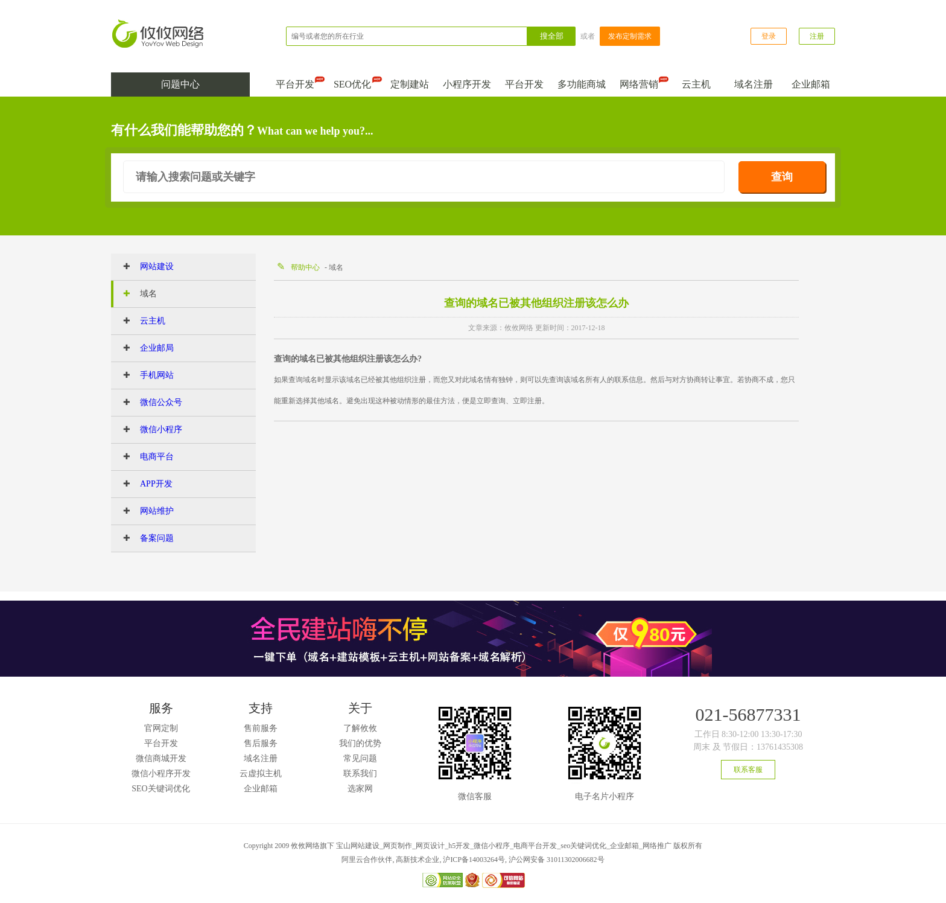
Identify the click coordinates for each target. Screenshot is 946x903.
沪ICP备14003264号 (474, 859)
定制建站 (409, 84)
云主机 (696, 84)
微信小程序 (147, 429)
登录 (768, 36)
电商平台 (143, 457)
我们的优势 (360, 743)
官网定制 (161, 728)
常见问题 (360, 758)
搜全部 (551, 35)
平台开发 (297, 81)
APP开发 (143, 484)
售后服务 (261, 743)
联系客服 (748, 769)
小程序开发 (467, 84)
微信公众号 (147, 402)
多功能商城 (581, 84)
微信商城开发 (161, 758)
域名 (135, 294)
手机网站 (143, 375)
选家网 (360, 788)
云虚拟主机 (261, 773)
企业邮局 (143, 348)
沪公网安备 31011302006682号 (557, 859)
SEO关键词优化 (160, 788)
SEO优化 (355, 81)
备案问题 (143, 538)
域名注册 (753, 84)
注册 (817, 36)
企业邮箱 (811, 84)
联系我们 (360, 773)
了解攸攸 (360, 728)
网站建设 (143, 267)
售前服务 (261, 728)
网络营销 (641, 81)
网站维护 (143, 511)
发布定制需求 (630, 36)
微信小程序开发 (161, 773)
